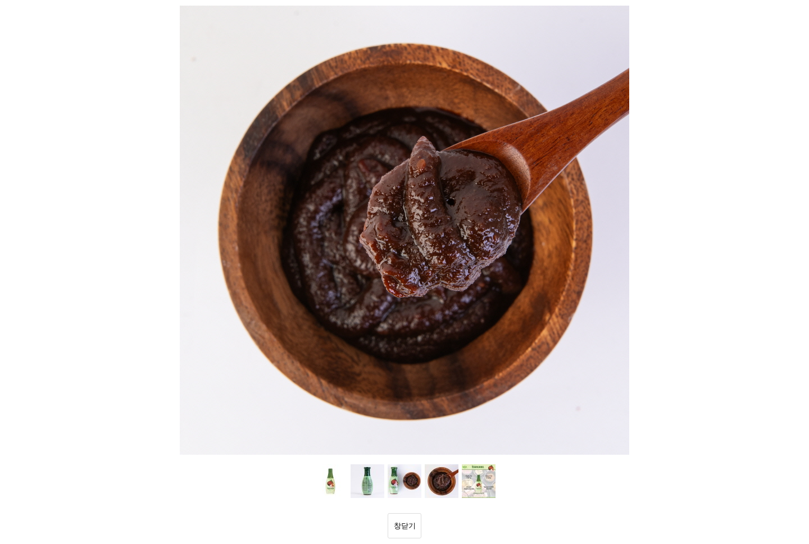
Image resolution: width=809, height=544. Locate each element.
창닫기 (405, 526)
